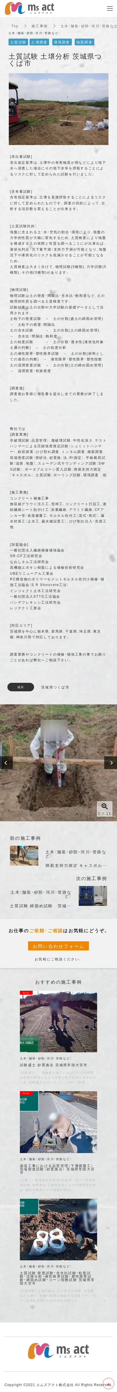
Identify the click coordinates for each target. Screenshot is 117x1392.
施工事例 (40, 25)
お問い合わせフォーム (59, 945)
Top (15, 25)
